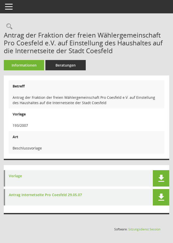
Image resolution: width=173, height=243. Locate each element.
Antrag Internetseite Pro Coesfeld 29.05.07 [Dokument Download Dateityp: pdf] (45, 195)
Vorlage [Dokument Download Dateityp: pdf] (15, 176)
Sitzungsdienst (144, 229)
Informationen (24, 65)
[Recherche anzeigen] (8, 26)
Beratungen (65, 65)
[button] (161, 178)
